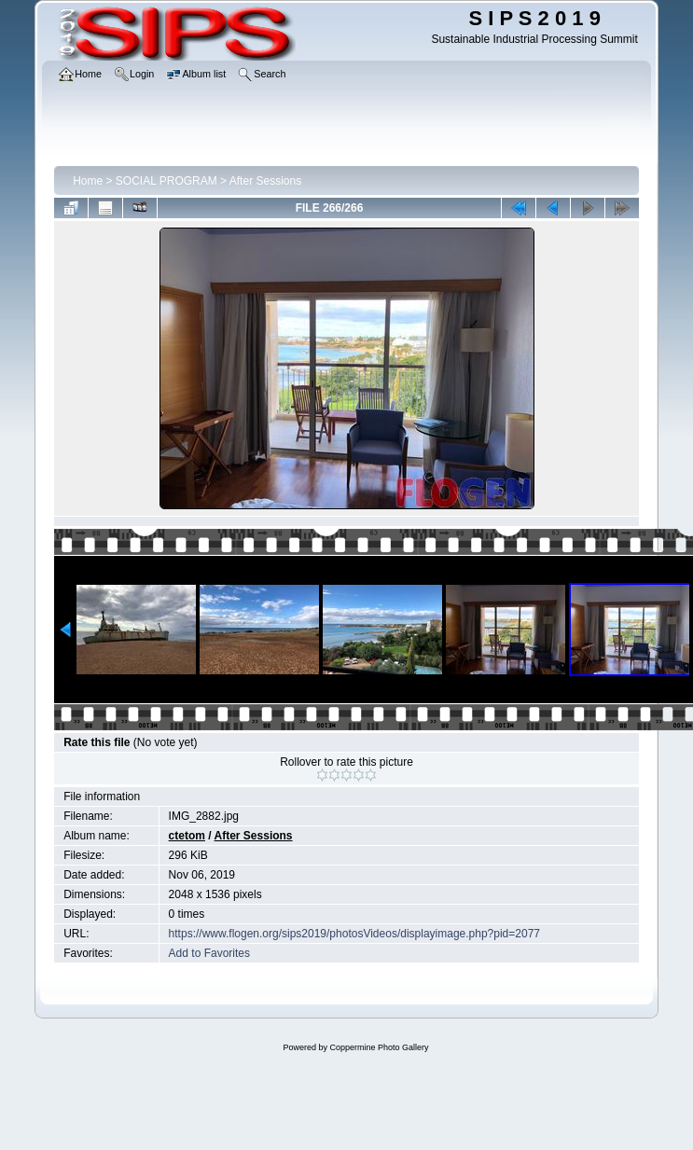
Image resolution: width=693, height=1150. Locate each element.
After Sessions (265, 180)
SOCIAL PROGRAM (166, 180)
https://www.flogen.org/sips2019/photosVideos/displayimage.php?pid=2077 (354, 933)
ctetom (187, 835)
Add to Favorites (209, 953)
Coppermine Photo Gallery (378, 1047)
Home (88, 180)
